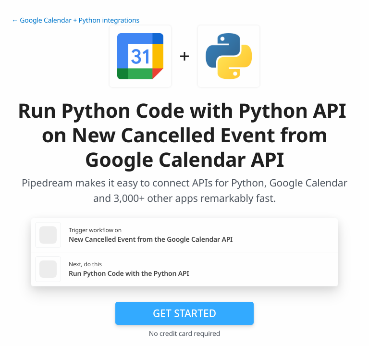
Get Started (184, 313)
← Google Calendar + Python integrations (75, 20)
